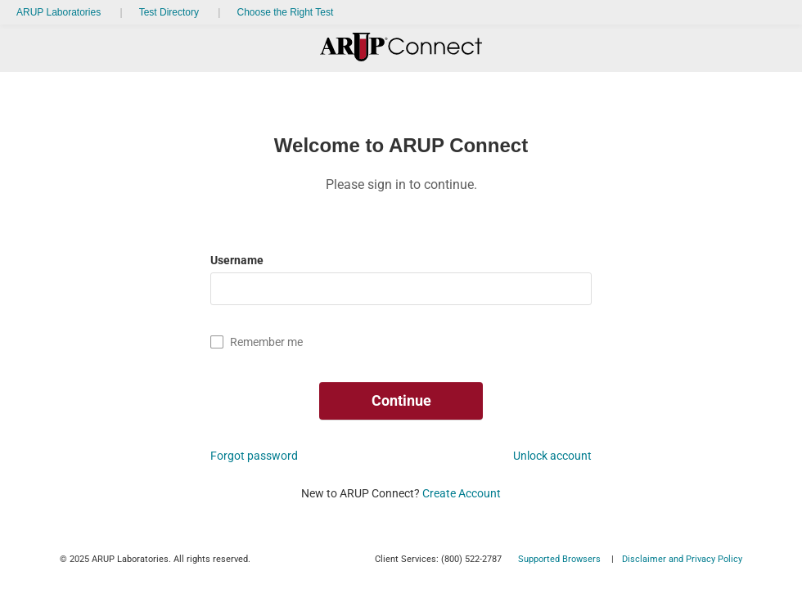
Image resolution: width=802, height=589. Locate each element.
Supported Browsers (559, 559)
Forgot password (254, 455)
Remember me (266, 341)
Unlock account (552, 455)
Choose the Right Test (285, 12)
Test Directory (169, 12)
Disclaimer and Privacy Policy (682, 559)
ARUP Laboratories (58, 12)
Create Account (461, 493)
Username (238, 260)
